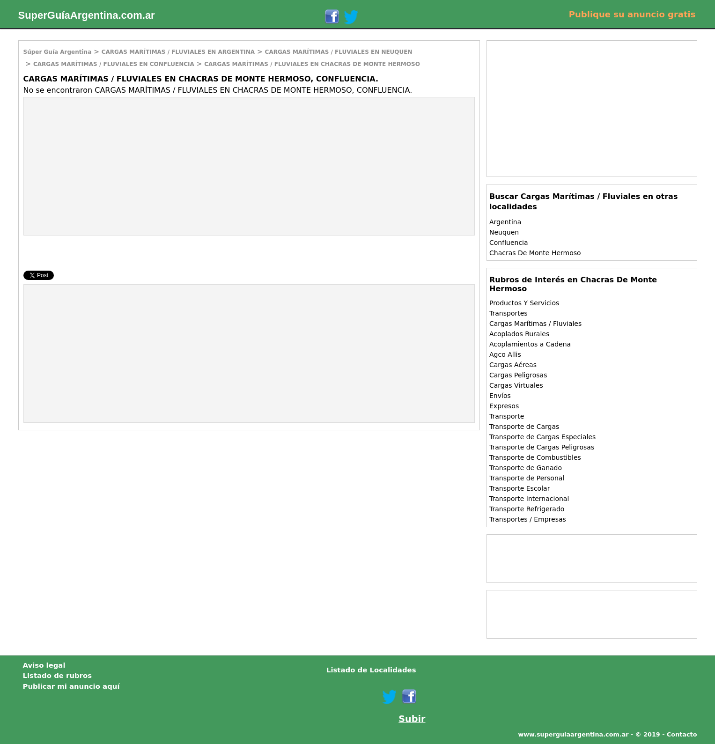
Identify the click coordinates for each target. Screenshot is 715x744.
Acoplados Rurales (519, 334)
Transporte (506, 416)
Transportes (508, 313)
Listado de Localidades (371, 670)
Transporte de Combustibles (535, 457)
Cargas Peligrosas (518, 375)
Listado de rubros (57, 675)
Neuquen (504, 232)
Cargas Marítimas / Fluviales (535, 323)
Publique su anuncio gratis (632, 14)
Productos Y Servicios (524, 303)
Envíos (500, 395)
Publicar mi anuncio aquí (71, 686)
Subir (411, 719)
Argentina (505, 222)
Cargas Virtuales (516, 385)
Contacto (682, 734)
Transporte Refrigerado (526, 509)
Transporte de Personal (526, 478)
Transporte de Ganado (525, 467)
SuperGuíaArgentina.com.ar (86, 15)
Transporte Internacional (529, 498)
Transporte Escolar (519, 488)
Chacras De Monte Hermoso (535, 253)
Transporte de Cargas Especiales (542, 437)
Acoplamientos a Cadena (530, 344)
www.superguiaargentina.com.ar (573, 734)
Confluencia (508, 242)
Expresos (504, 406)
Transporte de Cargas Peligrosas (541, 447)
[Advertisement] (102, 165)
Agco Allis (505, 354)
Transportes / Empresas (527, 519)
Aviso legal (44, 665)
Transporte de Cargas (524, 426)
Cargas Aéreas (513, 364)
